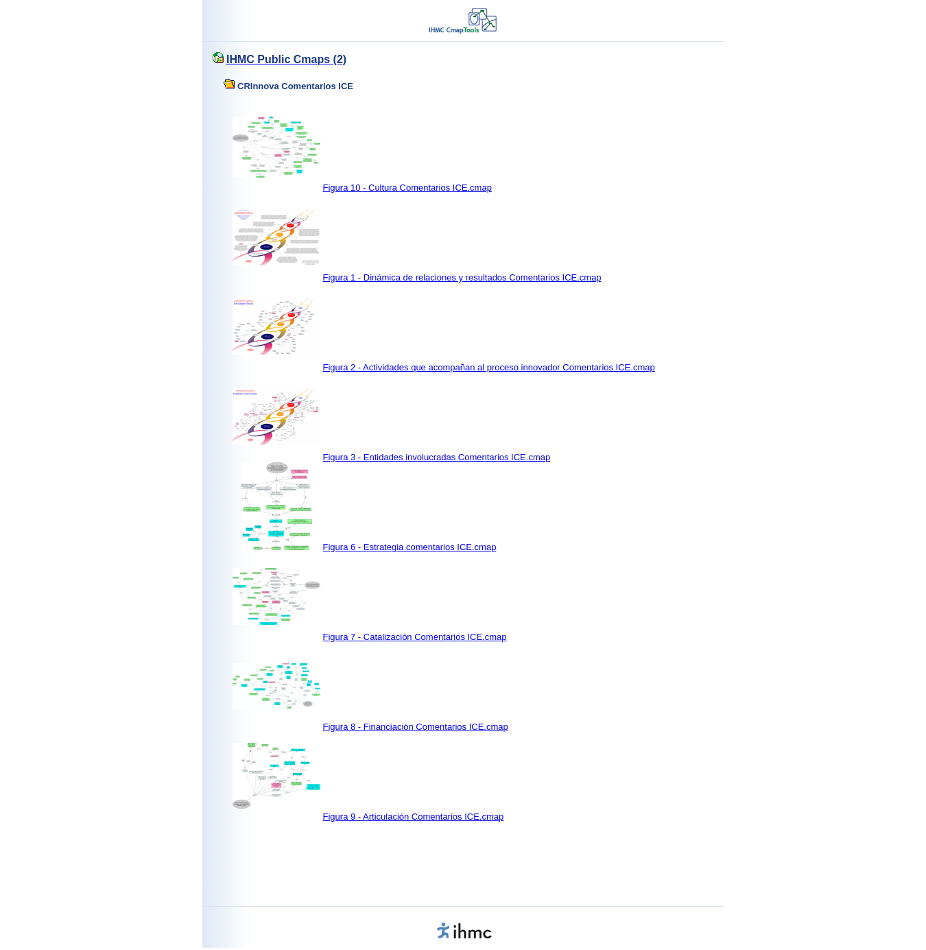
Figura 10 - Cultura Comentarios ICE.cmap (407, 187)
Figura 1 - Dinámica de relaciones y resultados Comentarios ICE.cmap (462, 277)
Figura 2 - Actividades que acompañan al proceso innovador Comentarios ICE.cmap (489, 367)
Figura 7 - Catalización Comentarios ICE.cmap (415, 637)
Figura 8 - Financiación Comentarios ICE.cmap (415, 727)
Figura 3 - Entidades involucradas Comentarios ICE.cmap (437, 457)
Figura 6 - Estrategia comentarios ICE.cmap (410, 547)
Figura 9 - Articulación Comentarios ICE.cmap (413, 816)
